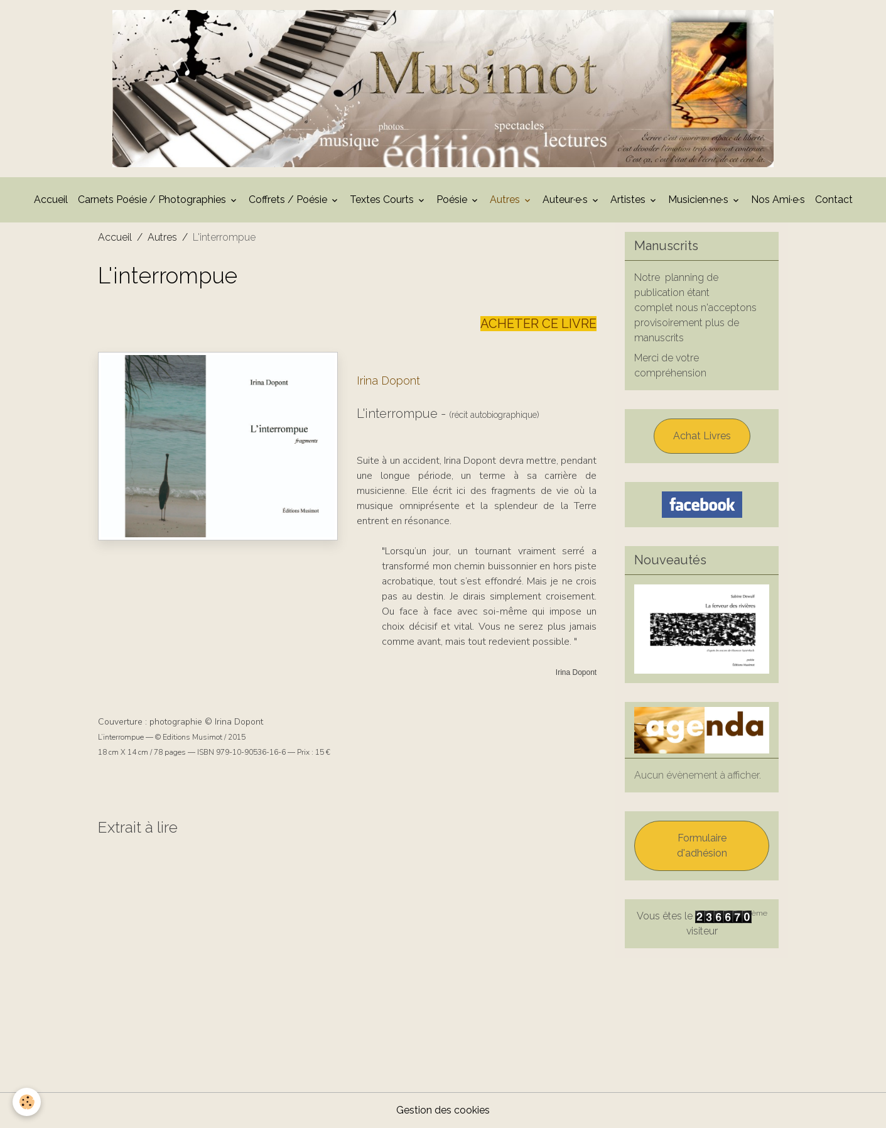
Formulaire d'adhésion (702, 845)
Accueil (51, 199)
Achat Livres (702, 436)
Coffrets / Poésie (289, 199)
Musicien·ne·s (699, 199)
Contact (834, 199)
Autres (506, 199)
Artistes (629, 199)
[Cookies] (27, 1102)
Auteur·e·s (566, 199)
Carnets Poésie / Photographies (153, 199)
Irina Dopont (388, 380)
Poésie (453, 199)
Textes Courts (383, 199)
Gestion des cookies (443, 1110)
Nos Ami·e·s (778, 199)
